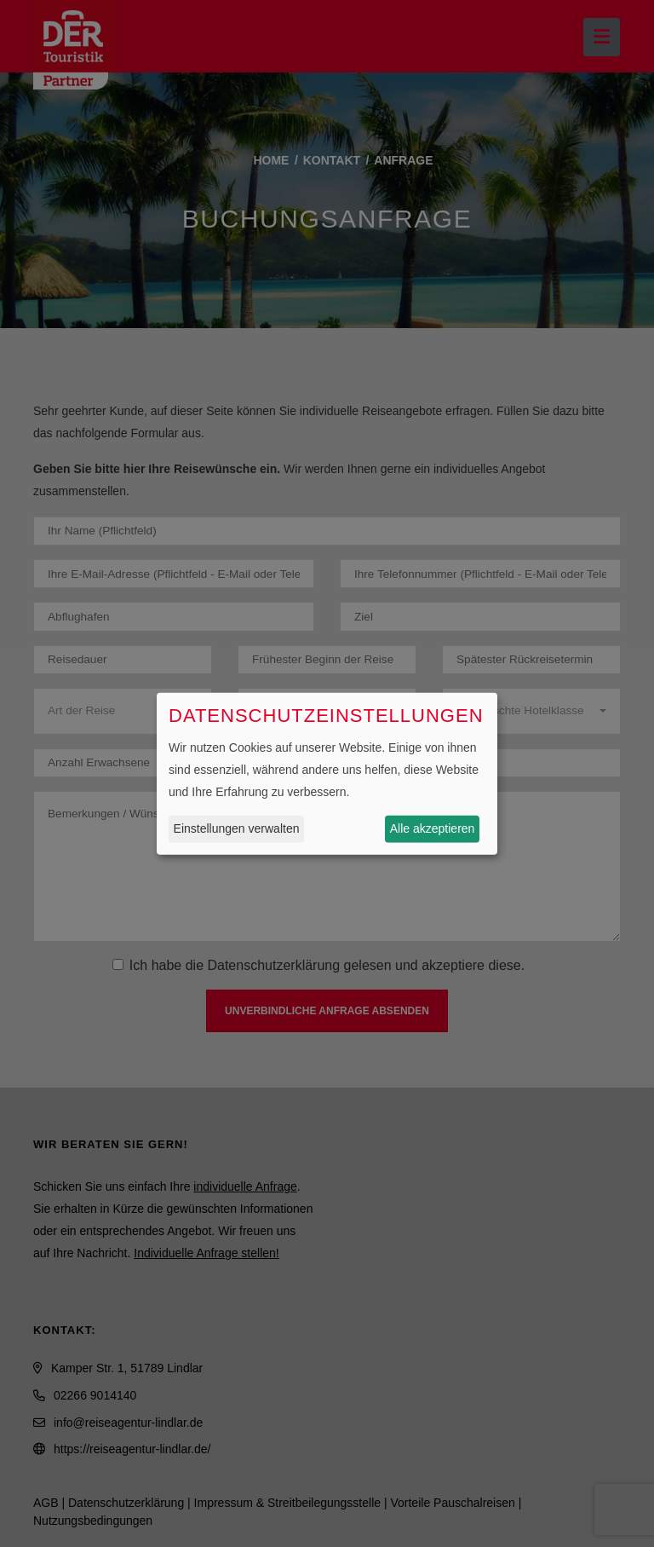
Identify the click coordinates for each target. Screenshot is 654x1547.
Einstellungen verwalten (237, 828)
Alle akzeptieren (432, 828)
